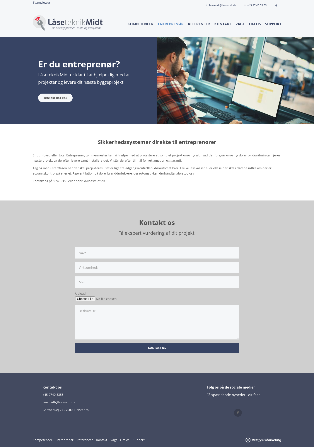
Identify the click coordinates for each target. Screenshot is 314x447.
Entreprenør (171, 24)
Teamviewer (41, 2)
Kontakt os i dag (55, 97)
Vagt (240, 24)
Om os (255, 24)
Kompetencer (141, 24)
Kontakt (222, 24)
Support (273, 24)
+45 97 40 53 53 (257, 5)
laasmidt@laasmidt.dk (222, 5)
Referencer (199, 24)
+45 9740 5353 (53, 394)
